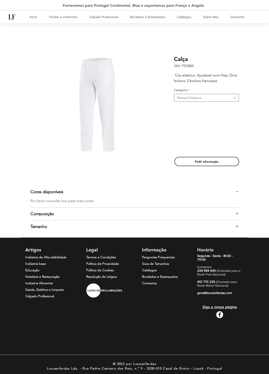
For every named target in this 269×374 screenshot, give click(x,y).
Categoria (182, 90)
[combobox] (206, 98)
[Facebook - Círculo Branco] (219, 314)
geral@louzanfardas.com (214, 293)
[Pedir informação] (206, 161)
